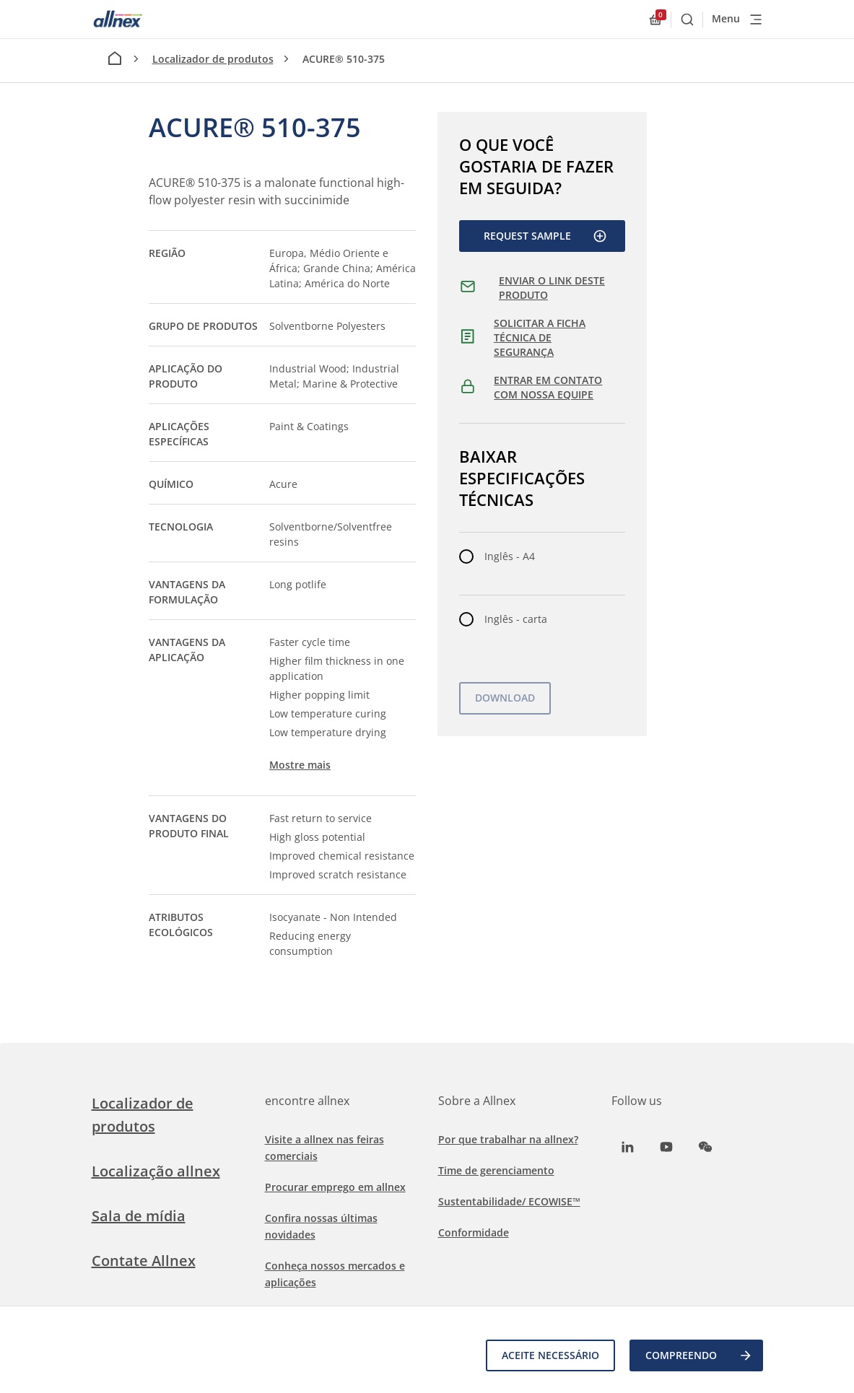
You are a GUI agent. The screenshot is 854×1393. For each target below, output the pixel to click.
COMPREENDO (699, 1355)
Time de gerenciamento (496, 1170)
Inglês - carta (515, 619)
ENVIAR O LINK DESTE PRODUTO (552, 288)
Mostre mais (300, 765)
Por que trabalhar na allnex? (508, 1139)
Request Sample (545, 236)
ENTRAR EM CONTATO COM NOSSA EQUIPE (548, 387)
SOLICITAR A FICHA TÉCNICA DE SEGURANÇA (539, 337)
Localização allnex (156, 1171)
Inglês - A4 (509, 556)
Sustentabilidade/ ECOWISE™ (509, 1201)
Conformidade (473, 1232)
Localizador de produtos (213, 59)
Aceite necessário (550, 1355)
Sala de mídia (139, 1216)
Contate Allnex (144, 1260)
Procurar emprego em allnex (335, 1187)
